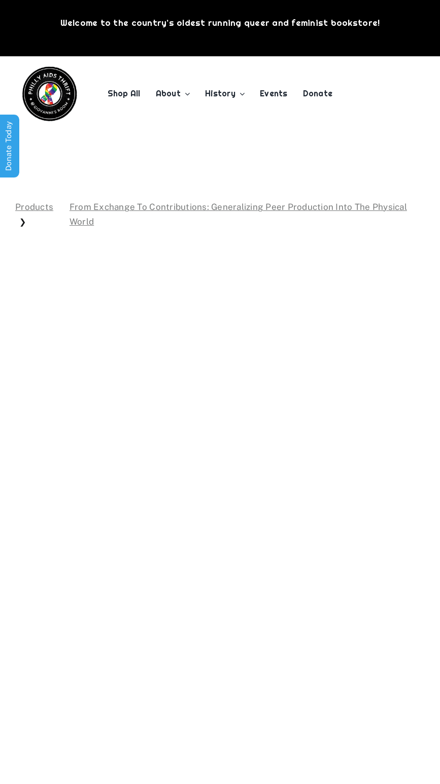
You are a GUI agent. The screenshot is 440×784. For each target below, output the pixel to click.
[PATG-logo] (49, 70)
